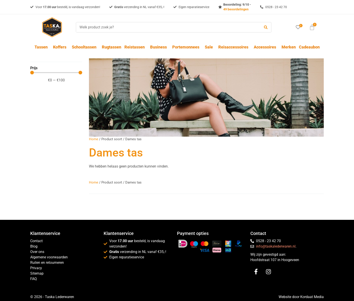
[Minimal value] (56, 72)
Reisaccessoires (234, 47)
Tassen (42, 47)
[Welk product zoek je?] (167, 27)
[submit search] (265, 27)
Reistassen (135, 47)
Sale (210, 47)
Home (93, 139)
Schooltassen (85, 47)
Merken (289, 47)
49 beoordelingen (236, 9)
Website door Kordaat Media (301, 297)
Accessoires (266, 47)
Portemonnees (187, 47)
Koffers (61, 47)
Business (159, 47)
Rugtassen (111, 47)
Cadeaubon (309, 47)
